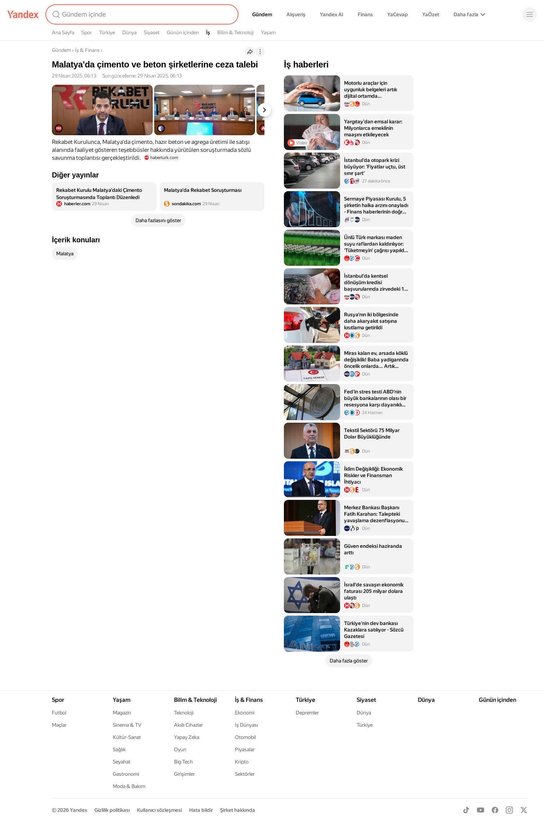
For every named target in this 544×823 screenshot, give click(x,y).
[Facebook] (495, 810)
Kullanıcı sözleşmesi (159, 810)
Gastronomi (126, 774)
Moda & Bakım (129, 786)
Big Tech (183, 762)
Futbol (59, 713)
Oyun (180, 749)
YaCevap (397, 14)
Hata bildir (201, 810)
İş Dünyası (246, 725)
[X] (524, 810)
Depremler (307, 713)
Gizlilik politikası (112, 810)
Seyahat (121, 762)
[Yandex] (23, 14)
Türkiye (107, 32)
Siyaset (152, 32)
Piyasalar (245, 749)
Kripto (242, 762)
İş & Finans (87, 50)
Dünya (129, 32)
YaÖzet (430, 14)
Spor (86, 32)
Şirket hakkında (237, 810)
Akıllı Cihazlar (188, 725)
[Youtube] (481, 810)
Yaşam (268, 32)
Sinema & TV (127, 725)
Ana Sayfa (63, 32)
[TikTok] (466, 810)
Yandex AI (331, 14)
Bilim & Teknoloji (235, 32)
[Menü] (529, 14)
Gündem (262, 14)
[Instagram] (509, 810)
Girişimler (184, 774)
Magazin (122, 713)
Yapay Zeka (186, 737)
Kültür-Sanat (127, 737)
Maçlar (59, 725)
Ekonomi (244, 713)
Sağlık (119, 749)
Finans (365, 14)
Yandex (78, 810)
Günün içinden (183, 32)
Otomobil (245, 737)
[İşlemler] (260, 52)
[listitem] (104, 196)
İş (208, 32)
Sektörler (245, 774)
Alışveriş (296, 14)
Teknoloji (183, 713)
